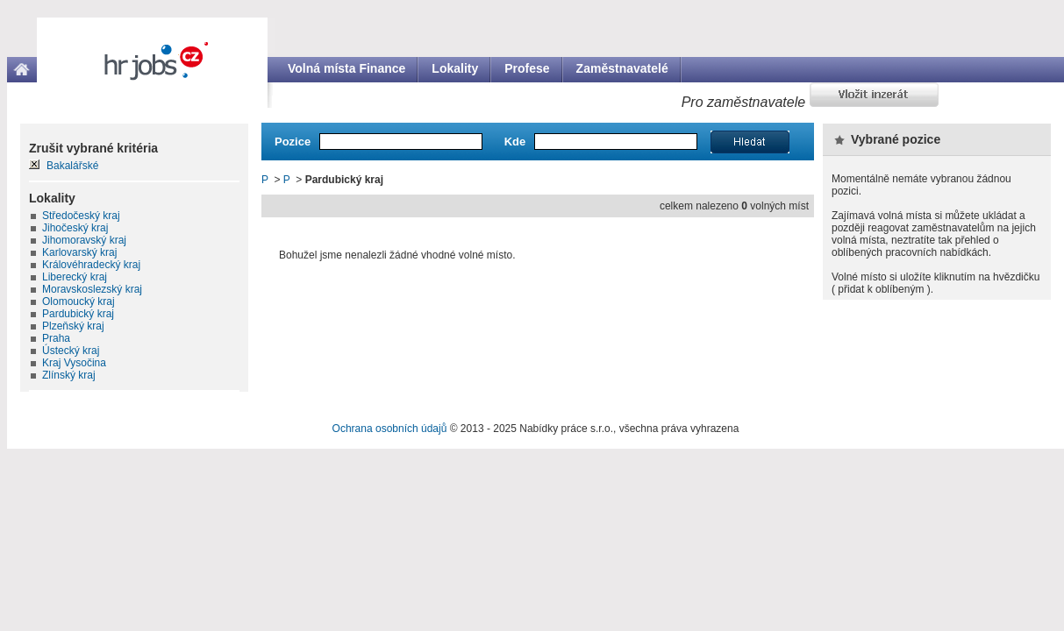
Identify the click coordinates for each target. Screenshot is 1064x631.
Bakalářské (72, 166)
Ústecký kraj (70, 350)
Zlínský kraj (69, 375)
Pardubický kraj (78, 314)
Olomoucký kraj (78, 301)
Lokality (455, 68)
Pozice (293, 141)
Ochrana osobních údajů (389, 428)
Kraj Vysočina (74, 363)
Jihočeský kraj (75, 228)
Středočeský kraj (81, 215)
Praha (56, 338)
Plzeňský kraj (73, 326)
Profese (526, 68)
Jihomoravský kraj (84, 240)
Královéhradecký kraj (91, 265)
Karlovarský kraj (79, 252)
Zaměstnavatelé (622, 68)
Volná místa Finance (346, 68)
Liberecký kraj (74, 277)
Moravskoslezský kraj (92, 289)
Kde (515, 141)
